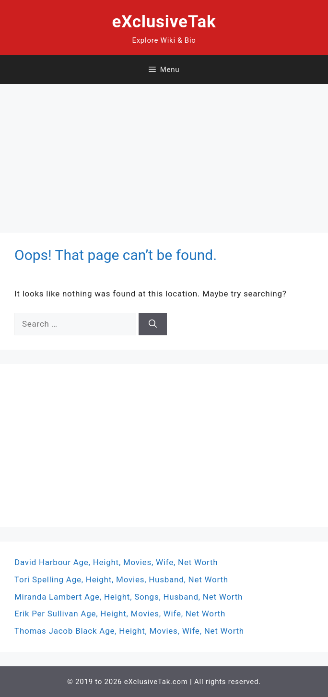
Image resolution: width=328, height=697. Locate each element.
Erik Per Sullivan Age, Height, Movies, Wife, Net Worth (119, 613)
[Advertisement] (164, 151)
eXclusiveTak (164, 22)
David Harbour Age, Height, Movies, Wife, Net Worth (116, 562)
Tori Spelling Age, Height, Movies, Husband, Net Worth (121, 579)
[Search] (153, 324)
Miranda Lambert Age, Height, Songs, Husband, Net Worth (128, 597)
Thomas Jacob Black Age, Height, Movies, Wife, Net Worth (129, 631)
